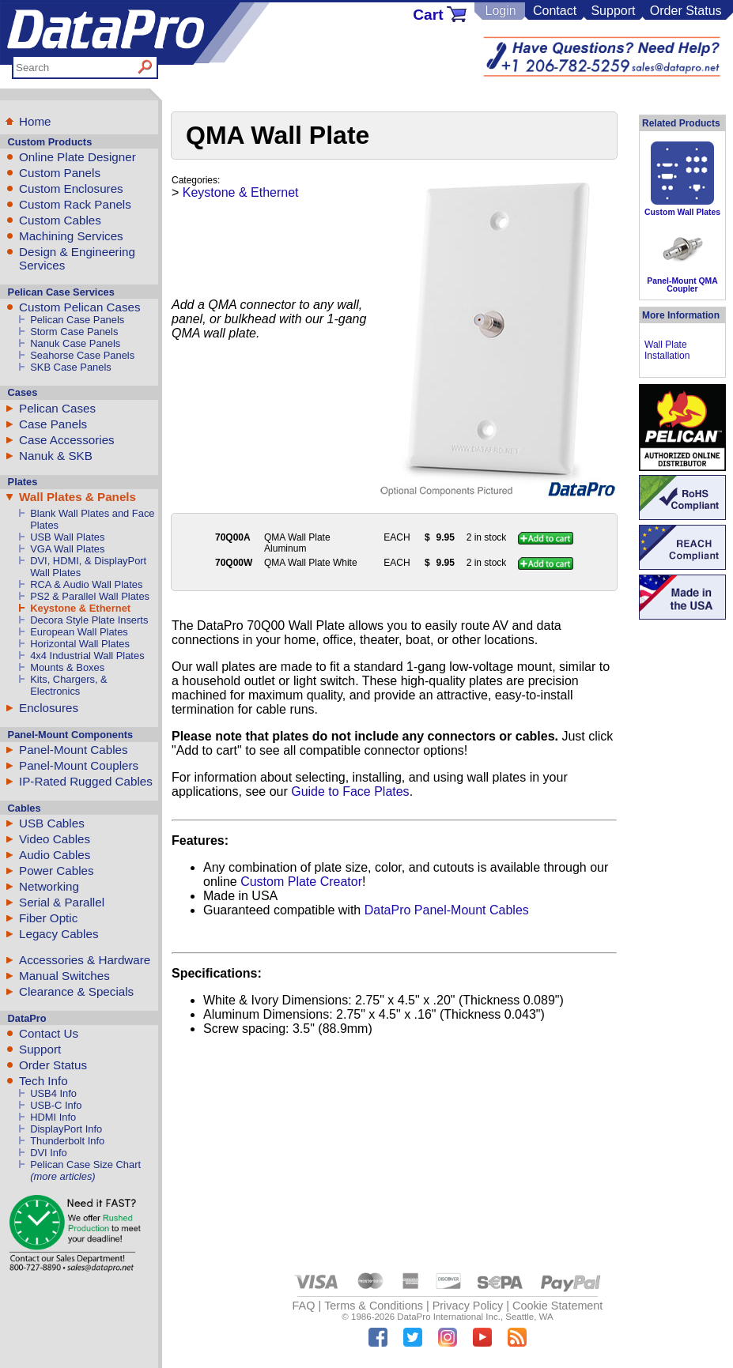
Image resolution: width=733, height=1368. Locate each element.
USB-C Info (55, 1105)
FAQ (304, 1305)
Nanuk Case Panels (75, 343)
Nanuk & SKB (56, 455)
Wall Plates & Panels (77, 496)
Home (35, 121)
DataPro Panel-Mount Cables (447, 910)
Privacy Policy (468, 1305)
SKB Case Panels (70, 367)
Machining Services (71, 236)
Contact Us (48, 1033)
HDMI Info (53, 1117)
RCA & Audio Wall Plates (86, 584)
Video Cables (54, 839)
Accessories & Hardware (84, 960)
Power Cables (56, 870)
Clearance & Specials (76, 991)
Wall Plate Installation (667, 350)
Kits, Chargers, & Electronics (69, 685)
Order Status (686, 10)
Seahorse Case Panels (82, 355)
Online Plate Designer (77, 157)
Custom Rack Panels (75, 204)
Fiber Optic (48, 918)
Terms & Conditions (373, 1305)
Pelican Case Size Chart (85, 1164)
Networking (49, 886)
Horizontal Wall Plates (80, 644)
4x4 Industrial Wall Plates (87, 655)
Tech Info (43, 1080)
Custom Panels (59, 172)
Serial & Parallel (61, 902)
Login (500, 10)
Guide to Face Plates (350, 791)
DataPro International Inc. (449, 1316)
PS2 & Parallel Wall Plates (89, 596)
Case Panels (53, 424)
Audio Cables (54, 854)
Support (613, 10)
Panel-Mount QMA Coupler (682, 285)
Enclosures (48, 707)
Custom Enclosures (71, 188)
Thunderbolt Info (67, 1141)
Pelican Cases (57, 408)
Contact (554, 10)
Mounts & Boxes (67, 667)
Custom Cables (60, 220)
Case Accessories (67, 440)
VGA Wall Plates (67, 549)
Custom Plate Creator (301, 881)
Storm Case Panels (74, 331)
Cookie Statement (557, 1305)
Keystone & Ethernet (80, 608)
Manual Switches (64, 975)
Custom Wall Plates (682, 212)
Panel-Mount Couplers (78, 765)
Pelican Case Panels (77, 320)
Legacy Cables (58, 933)
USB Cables (52, 823)
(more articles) (62, 1176)
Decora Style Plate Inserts (89, 620)
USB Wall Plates (67, 537)
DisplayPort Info (66, 1129)
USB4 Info (53, 1093)
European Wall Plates (79, 632)
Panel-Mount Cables (73, 749)
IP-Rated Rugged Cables (86, 781)
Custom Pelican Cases (80, 307)
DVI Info (48, 1153)
